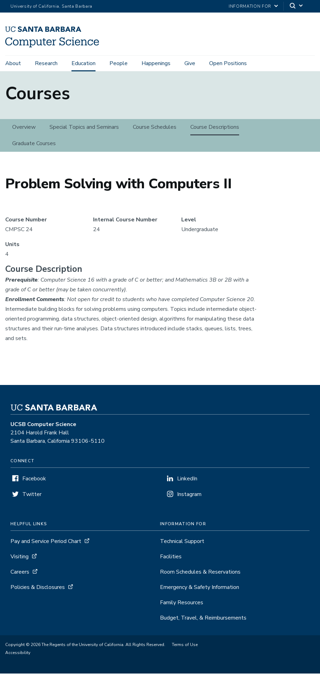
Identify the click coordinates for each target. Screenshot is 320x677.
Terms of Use (185, 648)
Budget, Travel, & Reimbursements (203, 621)
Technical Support (182, 545)
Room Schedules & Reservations (200, 575)
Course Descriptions (214, 130)
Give (189, 63)
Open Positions (228, 63)
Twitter (31, 498)
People (118, 63)
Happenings (156, 63)
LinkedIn (187, 482)
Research (46, 63)
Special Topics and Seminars (84, 130)
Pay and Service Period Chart (45, 545)
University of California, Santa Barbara (51, 6)
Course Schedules (154, 130)
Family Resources (181, 606)
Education (83, 63)
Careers (19, 575)
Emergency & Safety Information (199, 591)
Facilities (171, 560)
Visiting (19, 560)
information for (250, 6)
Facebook (34, 482)
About (13, 63)
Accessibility (17, 656)
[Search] (297, 6)
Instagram (189, 498)
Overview (24, 130)
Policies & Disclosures (37, 591)
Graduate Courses (34, 147)
